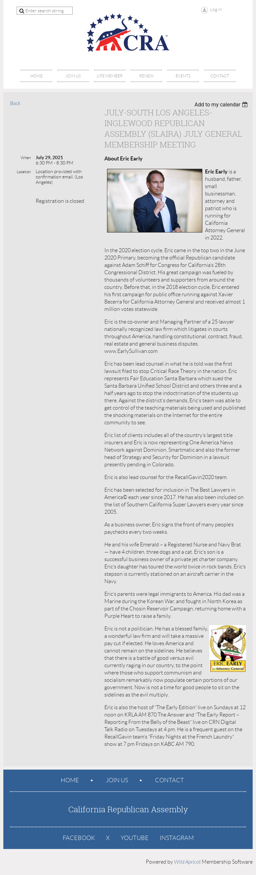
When (26, 157)
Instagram (177, 838)
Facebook (79, 838)
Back (15, 103)
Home (70, 780)
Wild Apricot (187, 862)
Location (24, 171)
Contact (169, 780)
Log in (216, 9)
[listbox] (221, 104)
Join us (117, 780)
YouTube (135, 838)
